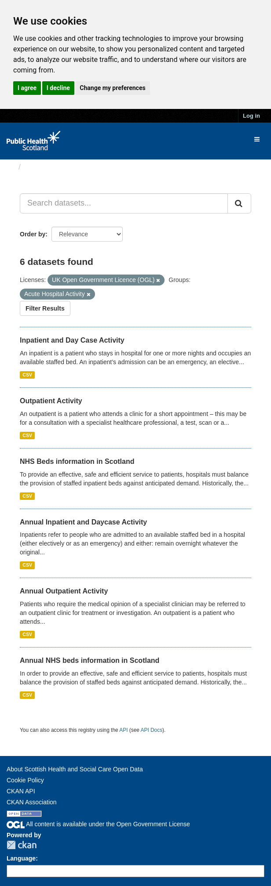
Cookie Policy (25, 780)
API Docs (152, 730)
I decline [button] (58, 87)
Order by (32, 234)
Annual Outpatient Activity (64, 591)
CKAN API (21, 791)
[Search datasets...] (124, 203)
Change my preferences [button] (112, 87)
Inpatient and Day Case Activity (72, 340)
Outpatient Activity (51, 401)
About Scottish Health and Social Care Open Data (75, 769)
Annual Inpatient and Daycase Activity (83, 522)
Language (21, 858)
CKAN (22, 845)
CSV (27, 374)
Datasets (41, 167)
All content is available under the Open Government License (98, 824)
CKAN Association (32, 802)
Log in (251, 115)
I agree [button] (27, 87)
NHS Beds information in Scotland (77, 461)
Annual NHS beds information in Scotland (89, 660)
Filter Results (45, 308)
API (123, 730)
